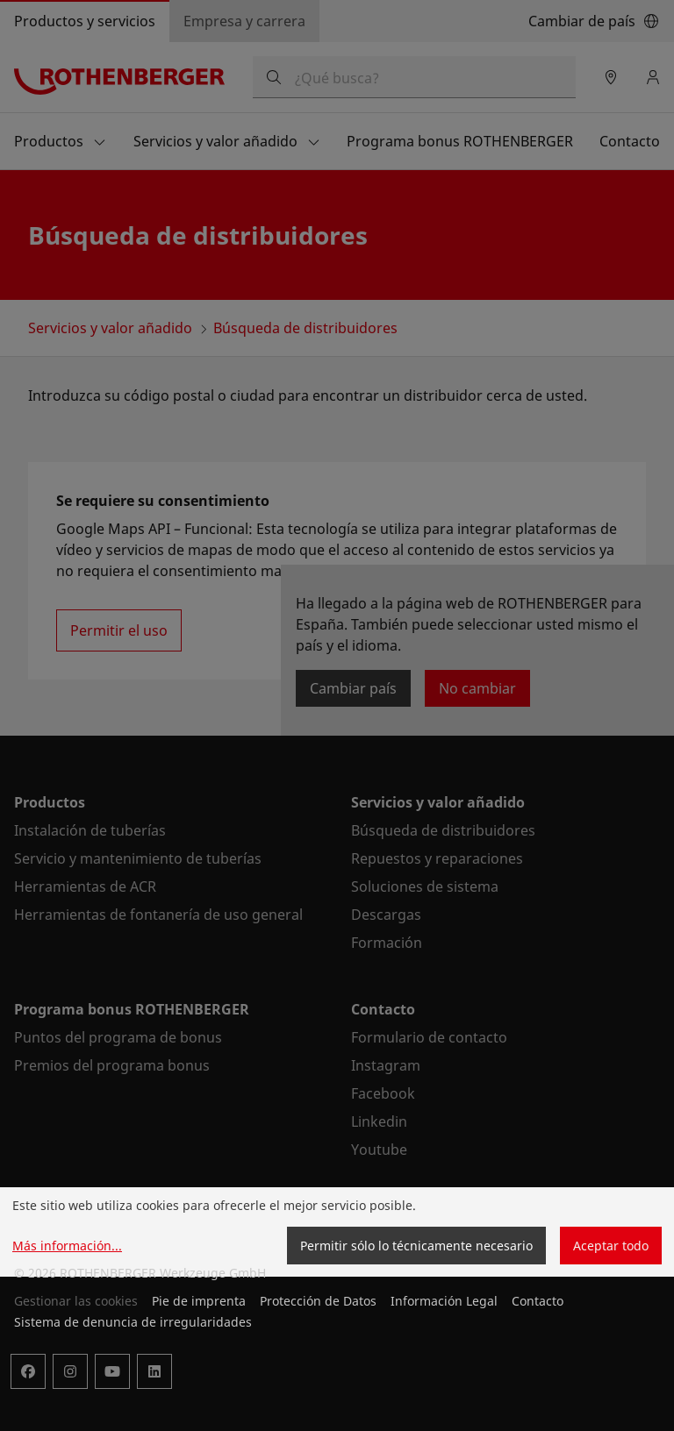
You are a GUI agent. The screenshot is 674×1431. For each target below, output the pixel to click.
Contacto (537, 1300)
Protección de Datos (318, 1300)
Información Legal (444, 1300)
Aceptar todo (611, 1245)
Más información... (67, 1245)
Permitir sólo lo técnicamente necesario (416, 1245)
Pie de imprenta (199, 1300)
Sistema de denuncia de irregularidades (133, 1322)
